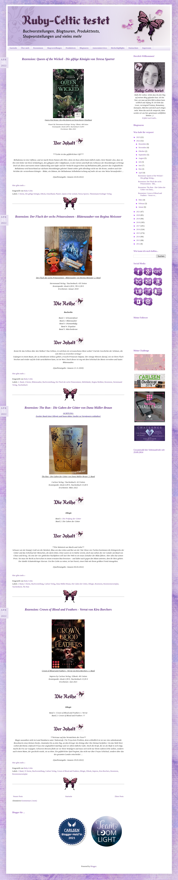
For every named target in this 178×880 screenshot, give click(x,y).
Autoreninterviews (99, 48)
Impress (95, 771)
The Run (26, 587)
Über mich (25, 48)
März (141, 200)
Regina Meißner (98, 382)
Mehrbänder (86, 382)
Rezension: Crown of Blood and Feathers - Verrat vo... (150, 194)
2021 (138, 212)
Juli (140, 162)
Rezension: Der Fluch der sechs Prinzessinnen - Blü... (149, 183)
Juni (140, 165)
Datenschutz (133, 48)
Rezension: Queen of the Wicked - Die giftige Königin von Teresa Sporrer (68, 59)
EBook (43, 194)
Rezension (108, 382)
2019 (138, 219)
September (143, 155)
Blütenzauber (37, 382)
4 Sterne (28, 382)
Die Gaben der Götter (79, 584)
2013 (138, 240)
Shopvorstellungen (54, 48)
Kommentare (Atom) (29, 801)
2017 (138, 226)
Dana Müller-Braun (63, 584)
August (141, 158)
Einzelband (50, 194)
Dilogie (91, 584)
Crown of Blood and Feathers (68, 771)
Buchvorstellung (49, 382)
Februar (142, 203)
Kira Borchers (104, 771)
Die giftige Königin (32, 194)
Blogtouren (84, 48)
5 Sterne (21, 194)
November (143, 147)
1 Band (20, 771)
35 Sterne (27, 771)
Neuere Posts (18, 796)
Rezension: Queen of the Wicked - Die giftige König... (150, 177)
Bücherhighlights (117, 48)
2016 (138, 229)
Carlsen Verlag (49, 584)
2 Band (20, 584)
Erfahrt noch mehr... (149, 118)
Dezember (143, 144)
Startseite (13, 48)
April (141, 173)
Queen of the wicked (69, 194)
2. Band (21, 382)
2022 (138, 141)
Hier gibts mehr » (18, 185)
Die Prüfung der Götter (71, 518)
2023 (138, 137)
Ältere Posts (119, 796)
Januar (141, 207)
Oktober (142, 151)
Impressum (146, 48)
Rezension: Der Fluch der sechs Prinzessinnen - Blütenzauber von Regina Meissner (68, 216)
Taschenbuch (22, 385)
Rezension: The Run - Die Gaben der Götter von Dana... (151, 188)
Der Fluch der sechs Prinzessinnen (68, 382)
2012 (138, 244)
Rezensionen (38, 48)
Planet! (58, 194)
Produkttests (71, 48)
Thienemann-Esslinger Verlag (101, 194)
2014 (138, 237)
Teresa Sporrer (83, 194)
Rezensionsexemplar (111, 584)
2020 (138, 215)
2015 (138, 233)
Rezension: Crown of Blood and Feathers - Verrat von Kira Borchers (68, 609)
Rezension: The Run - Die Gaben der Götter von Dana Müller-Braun (68, 407)
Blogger (93, 866)
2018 (138, 222)
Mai (140, 169)
